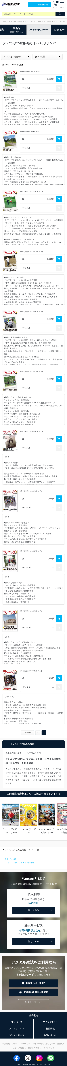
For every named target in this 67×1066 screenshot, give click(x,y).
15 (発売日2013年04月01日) (30, 131)
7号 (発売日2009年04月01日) (31, 611)
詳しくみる (40, 910)
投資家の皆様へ (34, 1048)
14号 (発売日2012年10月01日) (31, 191)
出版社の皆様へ (19, 1048)
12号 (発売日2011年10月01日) (31, 311)
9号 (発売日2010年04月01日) (31, 491)
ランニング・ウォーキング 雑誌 (38, 21)
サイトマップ (48, 1048)
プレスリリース (16, 1035)
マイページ (16, 1022)
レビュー (59, 29)
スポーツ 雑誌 (16, 21)
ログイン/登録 (39, 5)
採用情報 (50, 1028)
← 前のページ (27, 732)
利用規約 (6, 1044)
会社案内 (61, 1044)
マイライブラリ (50, 1022)
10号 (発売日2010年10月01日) (31, 431)
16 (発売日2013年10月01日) (30, 71)
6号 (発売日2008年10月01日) (31, 671)
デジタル (26, 88)
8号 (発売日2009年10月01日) (31, 551)
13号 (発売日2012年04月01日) (31, 251)
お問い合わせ (50, 1035)
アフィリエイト (16, 1028)
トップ (5, 21)
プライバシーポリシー (21, 1044)
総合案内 (33, 1015)
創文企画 (17, 753)
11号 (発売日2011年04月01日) (31, 371)
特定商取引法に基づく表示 (44, 1044)
